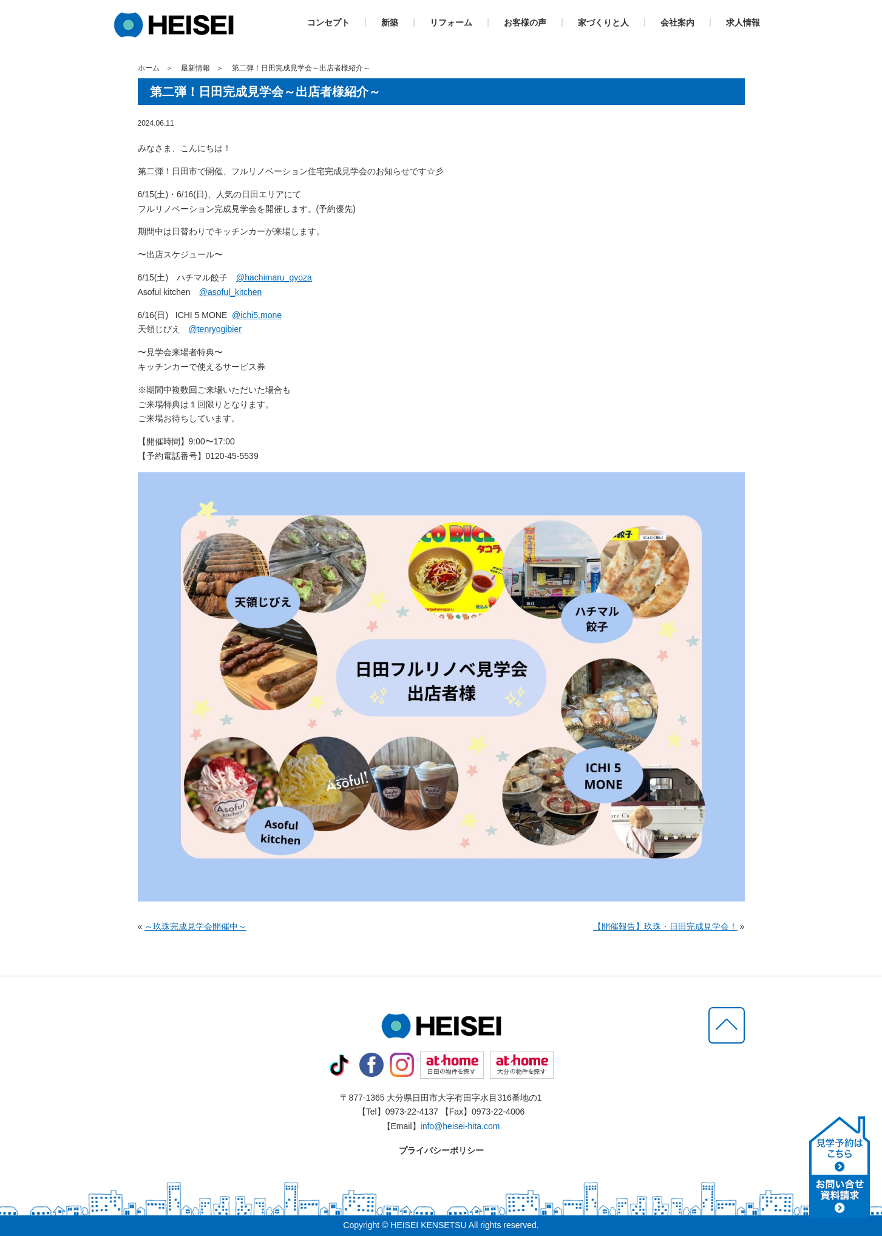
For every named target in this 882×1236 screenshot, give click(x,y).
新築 (389, 22)
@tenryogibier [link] (215, 329)
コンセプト (328, 22)
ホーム (149, 68)
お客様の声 (525, 22)
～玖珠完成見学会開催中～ (195, 926)
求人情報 (743, 22)
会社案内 (677, 22)
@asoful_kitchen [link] (230, 292)
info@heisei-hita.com (460, 1126)
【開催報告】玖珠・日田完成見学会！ (665, 926)
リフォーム (451, 22)
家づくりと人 (603, 22)
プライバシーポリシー (441, 1150)
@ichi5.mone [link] (257, 315)
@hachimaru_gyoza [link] (274, 277)
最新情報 (195, 68)
